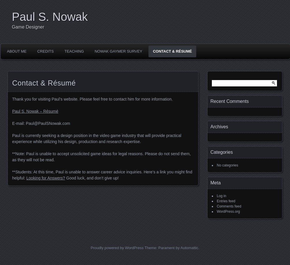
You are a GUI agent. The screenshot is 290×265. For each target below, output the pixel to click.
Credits (45, 51)
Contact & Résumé (172, 51)
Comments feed (229, 206)
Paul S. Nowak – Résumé (35, 111)
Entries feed (226, 201)
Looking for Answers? (45, 178)
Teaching (74, 51)
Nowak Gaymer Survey (118, 51)
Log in (221, 196)
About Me (17, 51)
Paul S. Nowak (50, 16)
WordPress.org (228, 212)
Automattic (189, 248)
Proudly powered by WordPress (117, 248)
